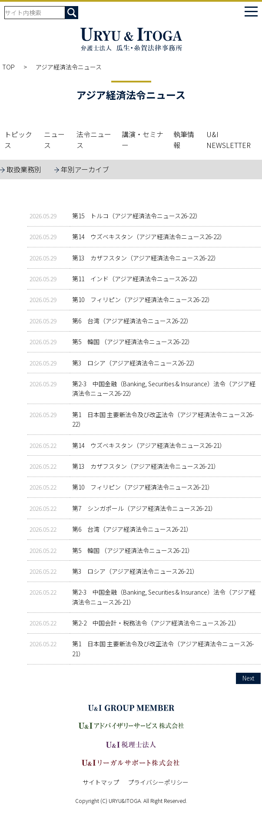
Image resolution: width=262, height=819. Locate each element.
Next (248, 678)
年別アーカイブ (85, 169)
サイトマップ (101, 782)
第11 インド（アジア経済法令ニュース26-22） (136, 278)
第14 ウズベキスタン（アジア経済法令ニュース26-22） (149, 236)
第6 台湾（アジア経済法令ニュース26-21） (132, 529)
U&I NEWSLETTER (228, 140)
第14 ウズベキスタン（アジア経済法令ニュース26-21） (149, 445)
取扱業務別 (24, 169)
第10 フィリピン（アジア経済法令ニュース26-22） (142, 299)
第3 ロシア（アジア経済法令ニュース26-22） (135, 363)
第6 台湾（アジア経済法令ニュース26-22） (132, 320)
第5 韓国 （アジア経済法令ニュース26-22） (132, 341)
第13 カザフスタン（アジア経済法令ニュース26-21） (145, 466)
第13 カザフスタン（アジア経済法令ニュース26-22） (145, 257)
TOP (8, 66)
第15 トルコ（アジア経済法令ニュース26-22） (136, 215)
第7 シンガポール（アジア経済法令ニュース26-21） (144, 508)
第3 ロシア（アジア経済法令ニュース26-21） (135, 571)
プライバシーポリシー (158, 782)
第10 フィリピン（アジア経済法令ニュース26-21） (142, 487)
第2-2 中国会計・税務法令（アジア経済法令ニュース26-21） (156, 622)
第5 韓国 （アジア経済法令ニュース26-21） (132, 550)
